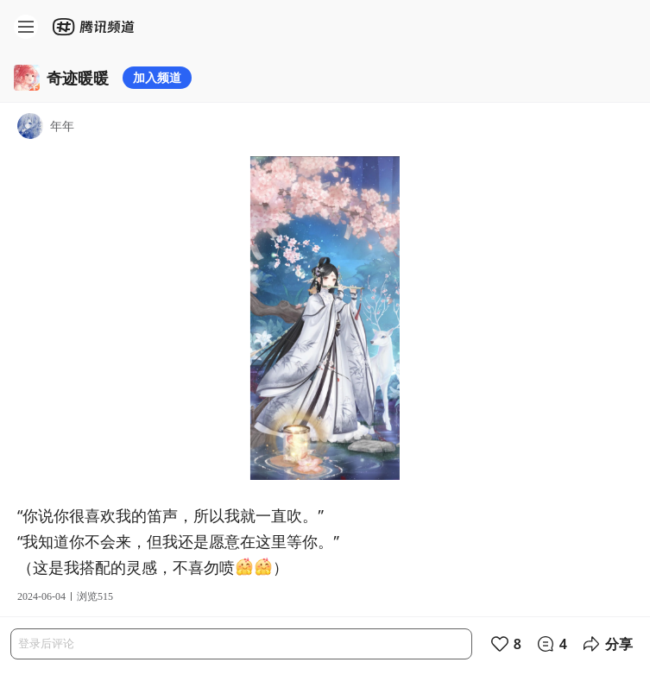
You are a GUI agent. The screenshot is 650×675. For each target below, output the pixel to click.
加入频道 (157, 77)
